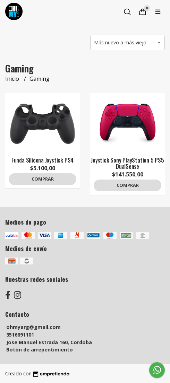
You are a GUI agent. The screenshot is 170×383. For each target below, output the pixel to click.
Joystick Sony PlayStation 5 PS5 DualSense (127, 163)
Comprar (43, 179)
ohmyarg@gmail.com (33, 327)
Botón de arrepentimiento (39, 349)
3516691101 (20, 334)
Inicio (12, 78)
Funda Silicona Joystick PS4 (42, 160)
